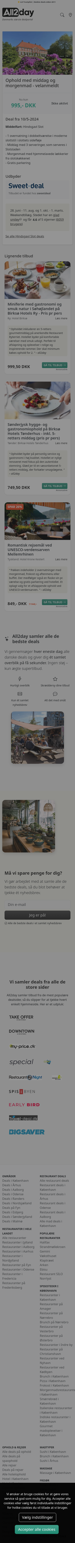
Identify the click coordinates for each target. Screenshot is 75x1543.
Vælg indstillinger (37, 1517)
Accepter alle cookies (36, 1529)
